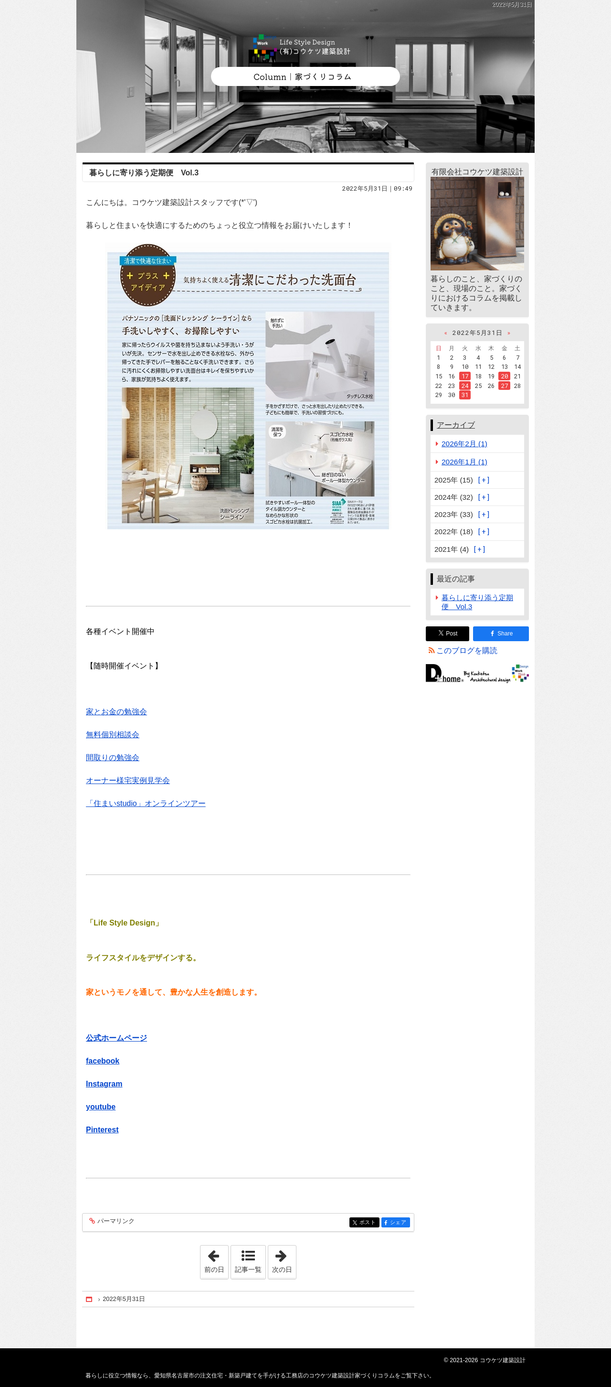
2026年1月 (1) (464, 462)
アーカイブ (456, 425)
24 (465, 385)
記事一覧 (248, 1269)
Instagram (104, 1084)
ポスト (368, 1223)
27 (504, 385)
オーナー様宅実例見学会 (128, 780)
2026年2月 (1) (464, 444)
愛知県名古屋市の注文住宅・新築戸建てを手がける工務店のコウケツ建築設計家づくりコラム (305, 76)
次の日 (284, 1259)
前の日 (216, 1259)
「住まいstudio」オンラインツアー (146, 803)
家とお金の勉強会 (116, 712)
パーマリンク (115, 1221)
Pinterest (102, 1130)
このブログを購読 (466, 650)
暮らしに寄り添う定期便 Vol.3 (144, 173)
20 (504, 376)
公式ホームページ (116, 1038)
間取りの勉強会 (112, 757)
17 (465, 376)
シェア (399, 1223)
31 (465, 394)
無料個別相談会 (112, 735)
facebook (102, 1061)
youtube (101, 1107)
